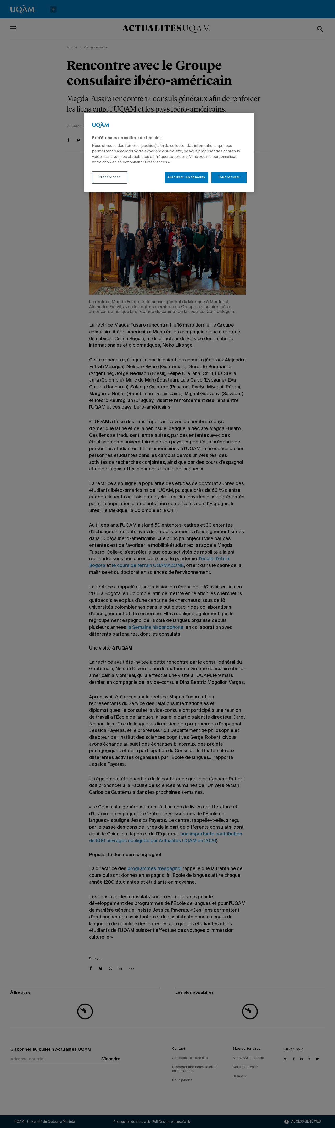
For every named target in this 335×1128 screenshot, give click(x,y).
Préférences (110, 177)
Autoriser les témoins (186, 177)
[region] (169, 152)
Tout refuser (229, 177)
